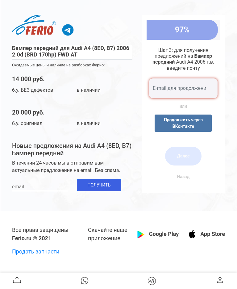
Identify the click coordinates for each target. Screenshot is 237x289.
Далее (183, 155)
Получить (99, 184)
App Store (212, 234)
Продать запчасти (35, 251)
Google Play (164, 234)
